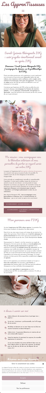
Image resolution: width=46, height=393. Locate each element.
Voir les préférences (23, 388)
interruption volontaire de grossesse (31, 171)
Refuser (23, 383)
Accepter (23, 378)
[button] (43, 364)
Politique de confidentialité (36, 372)
